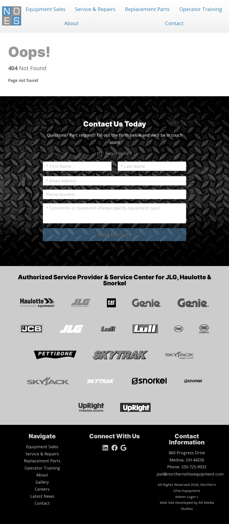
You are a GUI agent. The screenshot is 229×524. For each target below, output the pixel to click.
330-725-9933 (193, 466)
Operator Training (200, 9)
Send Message (114, 234)
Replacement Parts (147, 9)
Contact (174, 23)
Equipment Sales (45, 9)
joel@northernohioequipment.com (190, 474)
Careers (42, 489)
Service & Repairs (95, 9)
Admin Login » (186, 496)
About (71, 23)
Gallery (42, 482)
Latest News (42, 496)
